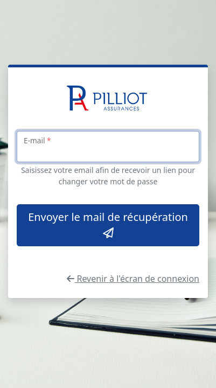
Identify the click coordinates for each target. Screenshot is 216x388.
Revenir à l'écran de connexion (133, 279)
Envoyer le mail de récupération (108, 224)
